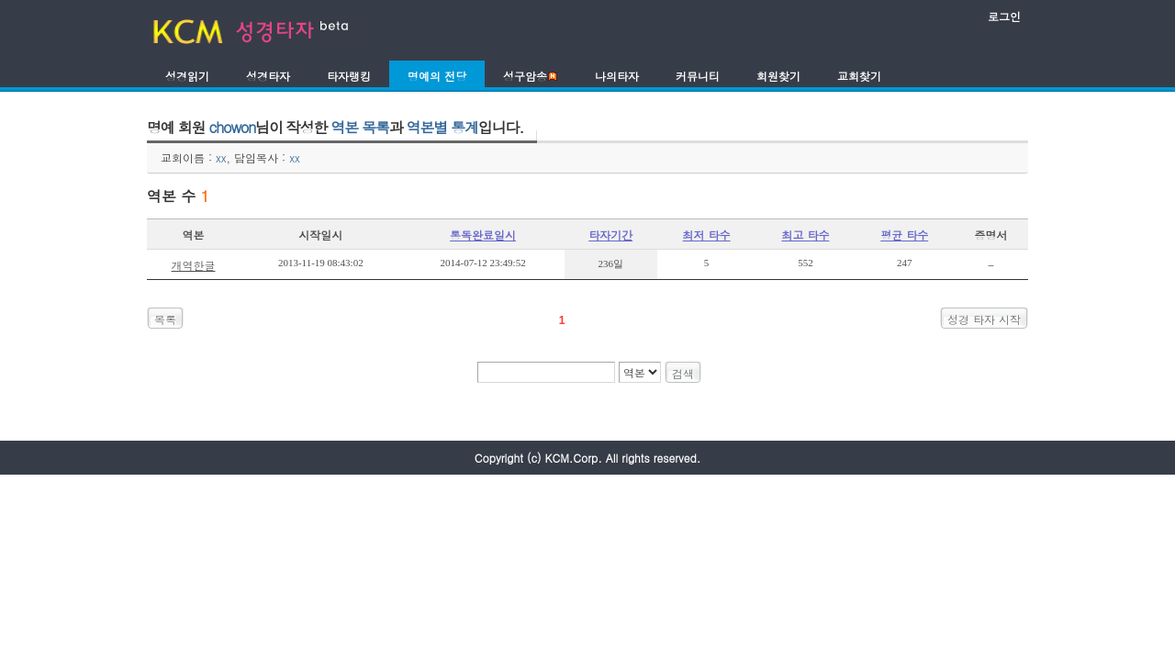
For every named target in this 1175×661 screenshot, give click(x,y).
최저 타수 (707, 234)
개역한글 (194, 265)
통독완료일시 (483, 234)
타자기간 (610, 234)
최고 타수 (805, 234)
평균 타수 (904, 234)
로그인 (1004, 16)
